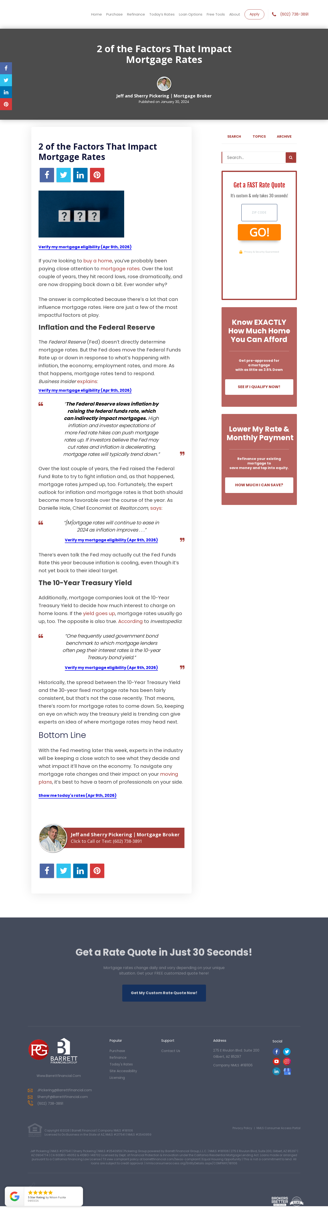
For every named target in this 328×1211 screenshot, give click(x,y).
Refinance (136, 14)
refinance (118, 1057)
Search (234, 136)
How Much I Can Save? (259, 485)
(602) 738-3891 (294, 14)
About (234, 14)
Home (96, 14)
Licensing (117, 1077)
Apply (254, 14)
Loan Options (190, 14)
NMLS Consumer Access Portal (278, 1128)
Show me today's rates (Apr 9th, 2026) (78, 795)
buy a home (97, 260)
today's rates (121, 1064)
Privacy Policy (242, 1128)
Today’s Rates (162, 14)
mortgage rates (120, 268)
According (130, 621)
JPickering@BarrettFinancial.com (64, 1090)
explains (87, 381)
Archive (284, 136)
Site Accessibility (123, 1071)
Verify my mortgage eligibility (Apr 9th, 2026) (85, 247)
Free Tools (216, 14)
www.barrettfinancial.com (59, 1075)
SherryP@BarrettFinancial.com (62, 1096)
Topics (259, 136)
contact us (170, 1050)
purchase (117, 1050)
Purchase (114, 14)
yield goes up (99, 613)
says (155, 508)
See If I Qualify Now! (259, 387)
